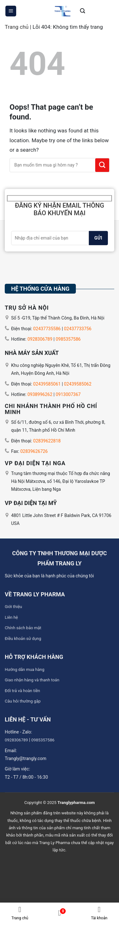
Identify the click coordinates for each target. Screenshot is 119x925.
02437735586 (47, 328)
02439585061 (47, 383)
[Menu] (11, 11)
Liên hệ (11, 617)
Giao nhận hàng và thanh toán (32, 680)
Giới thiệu (13, 606)
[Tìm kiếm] (82, 11)
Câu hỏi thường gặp (23, 701)
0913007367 (68, 394)
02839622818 (47, 440)
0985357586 (68, 339)
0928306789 (39, 339)
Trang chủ (17, 27)
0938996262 (39, 394)
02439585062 (78, 383)
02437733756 (78, 328)
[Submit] (102, 165)
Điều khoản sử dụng (23, 638)
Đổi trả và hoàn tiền (22, 690)
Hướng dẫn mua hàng (24, 669)
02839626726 (34, 451)
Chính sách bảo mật (23, 627)
